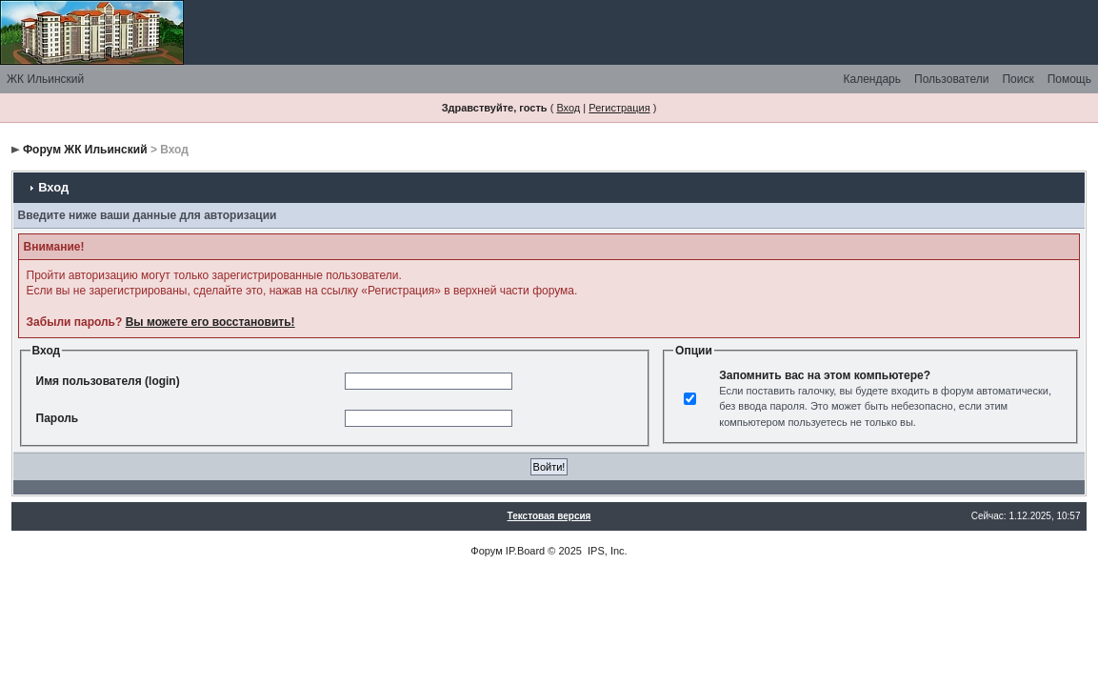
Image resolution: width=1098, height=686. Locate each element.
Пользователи (951, 79)
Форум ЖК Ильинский (85, 149)
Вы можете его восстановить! (210, 322)
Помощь (1069, 79)
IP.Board (525, 550)
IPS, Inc (606, 550)
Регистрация (619, 107)
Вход (568, 107)
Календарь (872, 79)
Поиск (1017, 79)
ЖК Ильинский (45, 79)
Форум (486, 550)
